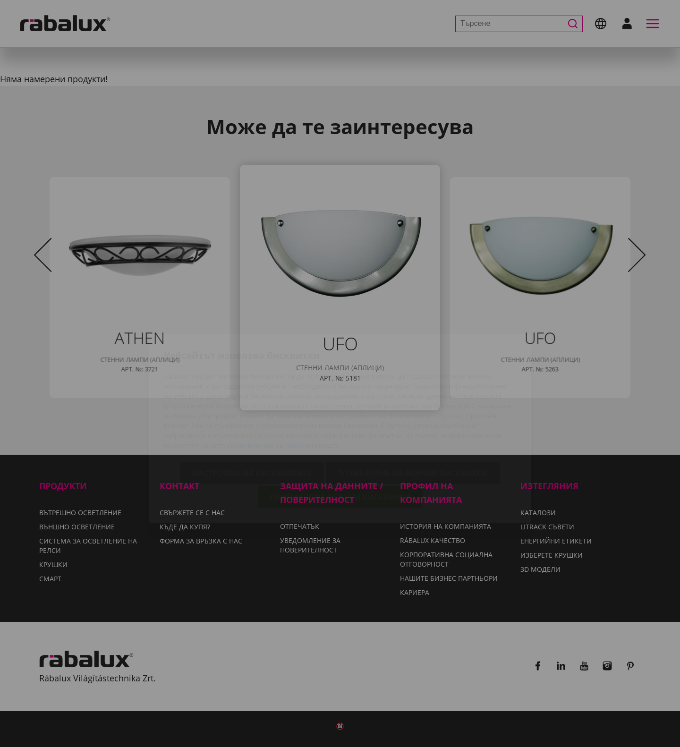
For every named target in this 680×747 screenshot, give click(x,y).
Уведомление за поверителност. (283, 390)
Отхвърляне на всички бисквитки (412, 418)
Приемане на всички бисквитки (340, 442)
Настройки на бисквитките (252, 418)
